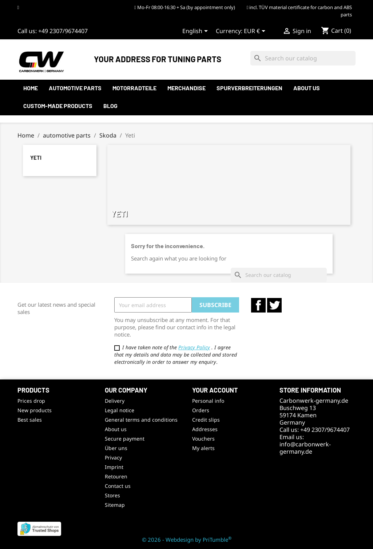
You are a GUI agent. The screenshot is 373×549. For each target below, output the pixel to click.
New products (34, 410)
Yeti (35, 157)
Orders (200, 410)
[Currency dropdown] (256, 31)
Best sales (29, 419)
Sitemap (115, 504)
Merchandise (186, 87)
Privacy (113, 457)
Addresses (205, 429)
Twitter (274, 305)
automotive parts (75, 87)
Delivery (114, 400)
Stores (112, 495)
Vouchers (203, 438)
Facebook (258, 305)
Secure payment (124, 438)
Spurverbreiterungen (249, 87)
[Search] (303, 58)
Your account (215, 390)
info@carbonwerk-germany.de (305, 447)
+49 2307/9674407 (63, 31)
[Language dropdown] (196, 31)
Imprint (114, 467)
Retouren (116, 476)
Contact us (118, 485)
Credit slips (206, 419)
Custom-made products (57, 105)
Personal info (208, 400)
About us (306, 87)
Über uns (116, 448)
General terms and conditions (141, 419)
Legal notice (119, 410)
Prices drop (31, 400)
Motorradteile (134, 87)
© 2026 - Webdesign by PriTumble (186, 539)
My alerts (203, 448)
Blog (110, 105)
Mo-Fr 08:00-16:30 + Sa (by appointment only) (184, 7)
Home (30, 87)
